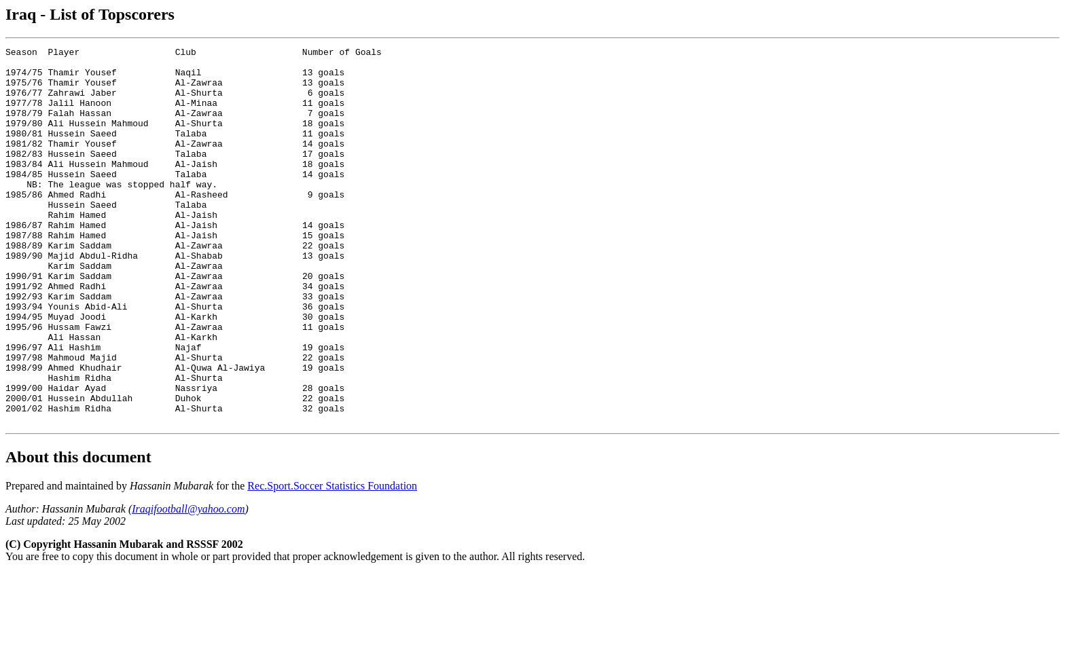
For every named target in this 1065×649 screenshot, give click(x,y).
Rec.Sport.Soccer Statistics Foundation (332, 561)
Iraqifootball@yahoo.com (188, 584)
